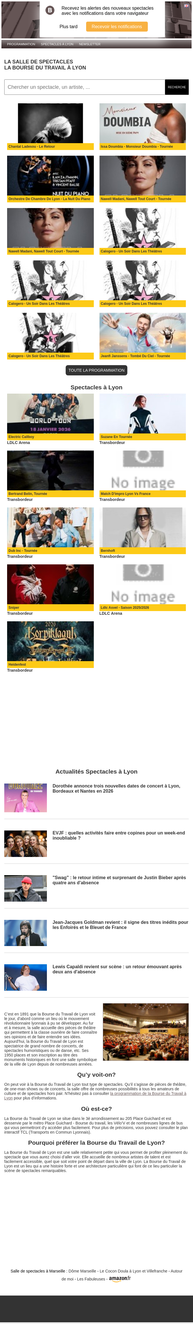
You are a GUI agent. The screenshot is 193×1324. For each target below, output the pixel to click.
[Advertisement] (96, 718)
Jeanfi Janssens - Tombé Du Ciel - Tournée (135, 356)
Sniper (14, 608)
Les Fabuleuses (91, 1279)
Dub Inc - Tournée (23, 551)
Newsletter (89, 44)
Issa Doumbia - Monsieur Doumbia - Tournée (137, 147)
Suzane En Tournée (116, 437)
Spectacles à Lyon (57, 44)
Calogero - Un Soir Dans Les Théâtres (131, 251)
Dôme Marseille (82, 1271)
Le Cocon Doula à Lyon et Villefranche (133, 1271)
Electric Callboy (21, 437)
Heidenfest (17, 665)
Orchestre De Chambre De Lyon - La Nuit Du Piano (49, 199)
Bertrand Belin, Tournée (28, 494)
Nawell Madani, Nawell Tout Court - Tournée (136, 199)
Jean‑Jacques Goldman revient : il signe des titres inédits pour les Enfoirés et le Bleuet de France (120, 925)
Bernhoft (108, 551)
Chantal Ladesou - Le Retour (32, 147)
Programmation (21, 44)
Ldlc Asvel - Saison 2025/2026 (125, 608)
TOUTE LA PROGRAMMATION (96, 370)
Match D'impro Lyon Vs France (126, 494)
